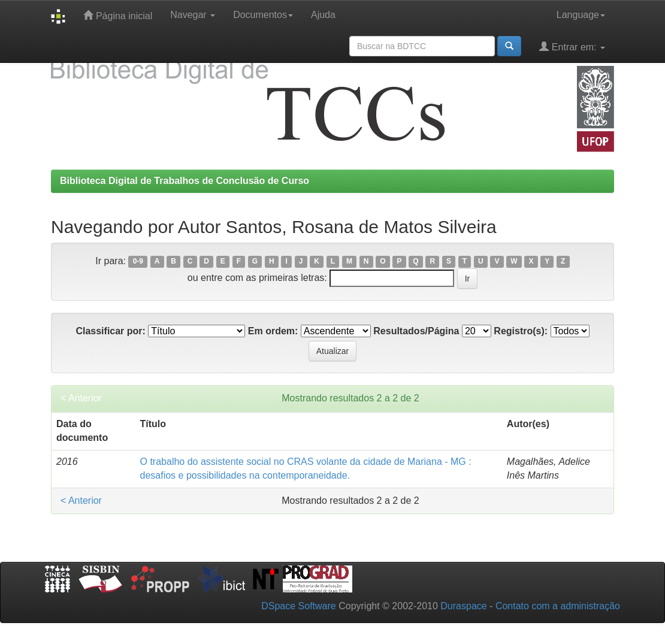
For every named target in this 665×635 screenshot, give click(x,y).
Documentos (263, 15)
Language (581, 15)
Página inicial (117, 15)
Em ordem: (273, 331)
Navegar (192, 15)
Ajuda (323, 15)
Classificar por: (110, 331)
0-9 (138, 262)
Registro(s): (521, 331)
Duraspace (463, 606)
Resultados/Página (416, 331)
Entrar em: (572, 46)
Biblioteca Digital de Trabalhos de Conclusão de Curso (184, 181)
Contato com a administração (557, 606)
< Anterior (81, 398)
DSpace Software (298, 606)
